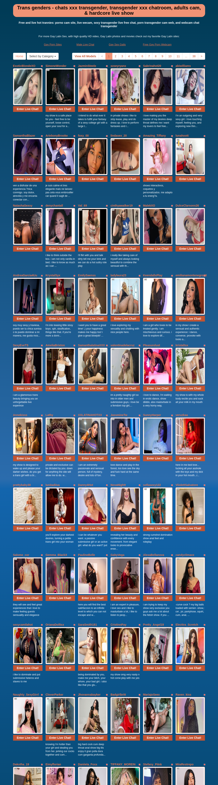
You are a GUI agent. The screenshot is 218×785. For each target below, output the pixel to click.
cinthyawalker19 (122, 176)
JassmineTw (119, 343)
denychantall (54, 176)
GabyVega (117, 453)
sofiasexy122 (152, 398)
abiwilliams (183, 65)
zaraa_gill (149, 675)
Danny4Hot (85, 398)
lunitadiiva (53, 398)
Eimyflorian (53, 620)
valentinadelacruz (123, 287)
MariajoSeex (151, 564)
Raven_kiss (183, 564)
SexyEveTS (21, 287)
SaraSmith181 (87, 509)
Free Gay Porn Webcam (157, 44)
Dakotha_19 (21, 620)
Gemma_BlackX (56, 453)
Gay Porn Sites (53, 44)
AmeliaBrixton (55, 287)
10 (170, 56)
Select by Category (42, 56)
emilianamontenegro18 (191, 232)
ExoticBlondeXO (24, 65)
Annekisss (20, 343)
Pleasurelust (151, 287)
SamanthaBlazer (24, 121)
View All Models (85, 56)
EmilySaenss (87, 232)
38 (194, 56)
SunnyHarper (152, 343)
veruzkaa (182, 343)
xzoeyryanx (118, 65)
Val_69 (82, 176)
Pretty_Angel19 (153, 509)
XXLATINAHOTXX (90, 343)
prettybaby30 (22, 398)
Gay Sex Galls (117, 44)
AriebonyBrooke (57, 121)
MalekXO (149, 176)
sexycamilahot (23, 509)
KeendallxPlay (152, 232)
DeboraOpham (23, 675)
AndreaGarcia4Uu (25, 232)
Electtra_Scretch (187, 509)
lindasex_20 (119, 121)
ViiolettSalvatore (187, 398)
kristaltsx (182, 287)
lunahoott (182, 121)
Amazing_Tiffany (154, 121)
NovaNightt (118, 398)
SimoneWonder (56, 65)
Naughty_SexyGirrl (26, 564)
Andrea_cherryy (186, 675)
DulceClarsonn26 (187, 176)
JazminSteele (87, 65)
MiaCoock (117, 675)
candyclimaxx (185, 453)
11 (178, 56)
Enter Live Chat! (28, 94)
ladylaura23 (118, 232)
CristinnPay (118, 509)
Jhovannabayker (89, 564)
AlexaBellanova (153, 453)
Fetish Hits (124, 779)
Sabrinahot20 (152, 65)
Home (19, 56)
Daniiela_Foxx (87, 620)
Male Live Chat (85, 44)
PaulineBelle (86, 453)
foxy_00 (83, 121)
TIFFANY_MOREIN (123, 620)
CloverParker (54, 564)
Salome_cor (21, 453)
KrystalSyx (53, 232)
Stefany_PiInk (152, 620)
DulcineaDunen (88, 675)
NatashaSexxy (22, 176)
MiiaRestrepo (184, 620)
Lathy (49, 343)
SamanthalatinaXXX (91, 287)
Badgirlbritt (118, 564)
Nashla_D (52, 675)
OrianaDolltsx (55, 509)
